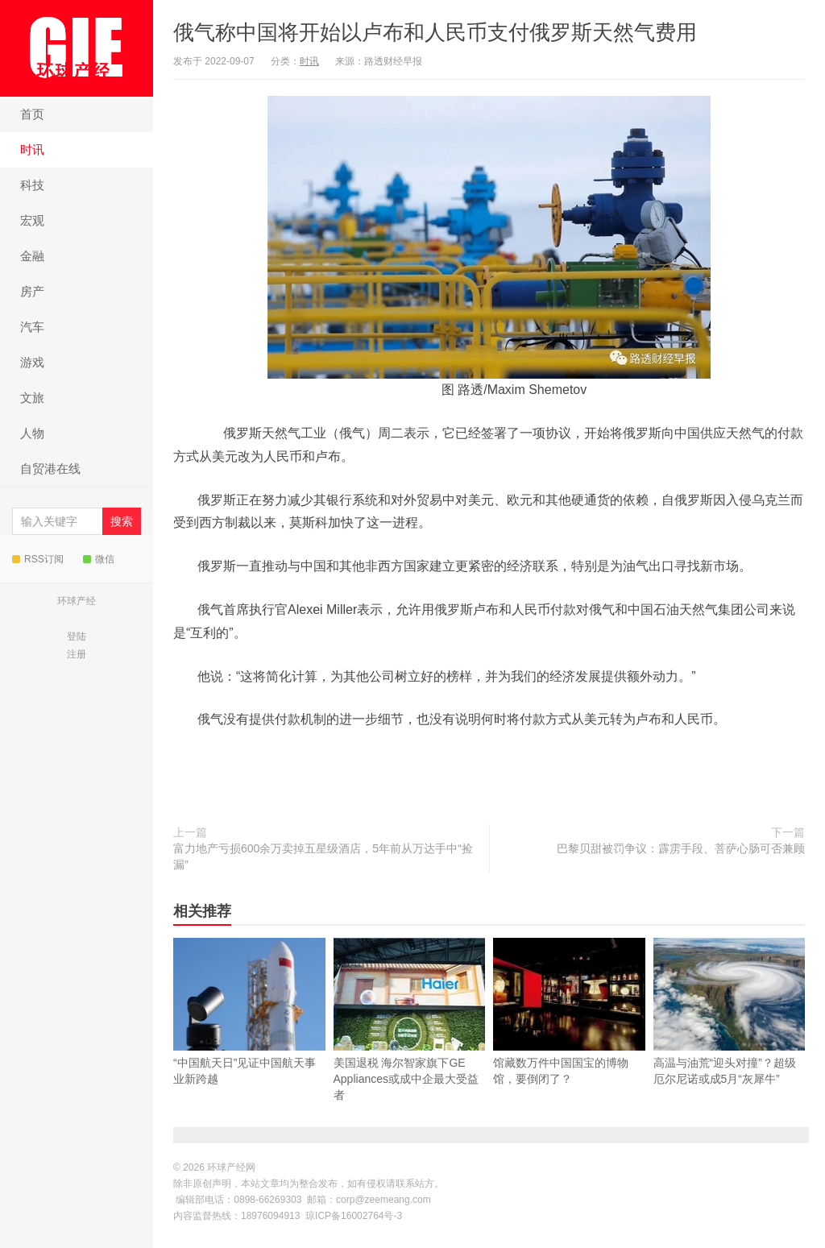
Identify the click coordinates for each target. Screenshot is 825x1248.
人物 (32, 433)
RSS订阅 (38, 559)
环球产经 (76, 601)
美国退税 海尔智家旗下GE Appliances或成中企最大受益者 (410, 1045)
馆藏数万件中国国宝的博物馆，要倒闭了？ (569, 1037)
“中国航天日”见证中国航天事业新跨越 (249, 1037)
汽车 (32, 327)
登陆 (76, 636)
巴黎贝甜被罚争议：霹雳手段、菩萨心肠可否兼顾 (681, 848)
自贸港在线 (50, 468)
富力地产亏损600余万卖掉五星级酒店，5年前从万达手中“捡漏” (323, 856)
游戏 (32, 362)
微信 (98, 559)
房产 (32, 291)
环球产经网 (76, 47)
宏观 (32, 220)
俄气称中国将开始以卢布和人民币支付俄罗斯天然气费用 (435, 32)
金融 (32, 256)
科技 (32, 185)
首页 (32, 114)
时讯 (32, 149)
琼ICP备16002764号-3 (353, 1215)
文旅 (32, 397)
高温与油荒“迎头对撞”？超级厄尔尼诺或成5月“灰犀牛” (729, 1037)
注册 (76, 654)
